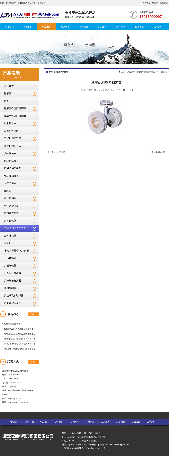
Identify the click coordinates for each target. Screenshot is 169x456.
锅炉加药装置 (11, 175)
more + (33, 314)
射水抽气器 (10, 220)
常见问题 (90, 421)
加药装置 (9, 86)
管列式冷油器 (11, 205)
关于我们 (27, 26)
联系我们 (165, 3)
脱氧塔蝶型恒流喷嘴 (15, 116)
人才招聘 (120, 26)
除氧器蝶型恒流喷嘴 (15, 108)
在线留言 (156, 3)
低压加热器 (10, 258)
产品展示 (46, 26)
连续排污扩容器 (12, 138)
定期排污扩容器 (12, 146)
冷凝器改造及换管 (13, 303)
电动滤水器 (10, 123)
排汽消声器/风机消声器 (16, 250)
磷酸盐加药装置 (12, 168)
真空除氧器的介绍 (12, 324)
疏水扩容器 (10, 198)
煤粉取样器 (10, 288)
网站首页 (9, 26)
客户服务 (102, 26)
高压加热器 (10, 265)
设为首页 (146, 3)
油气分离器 (10, 183)
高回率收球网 (11, 131)
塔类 (6, 101)
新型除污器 (10, 235)
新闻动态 (83, 26)
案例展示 (65, 26)
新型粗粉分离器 (12, 273)
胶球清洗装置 (11, 213)
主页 (123, 72)
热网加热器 (10, 153)
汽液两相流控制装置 (15, 228)
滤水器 (7, 190)
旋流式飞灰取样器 (13, 295)
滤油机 (7, 243)
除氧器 (7, 93)
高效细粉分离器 (12, 280)
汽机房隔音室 (11, 160)
